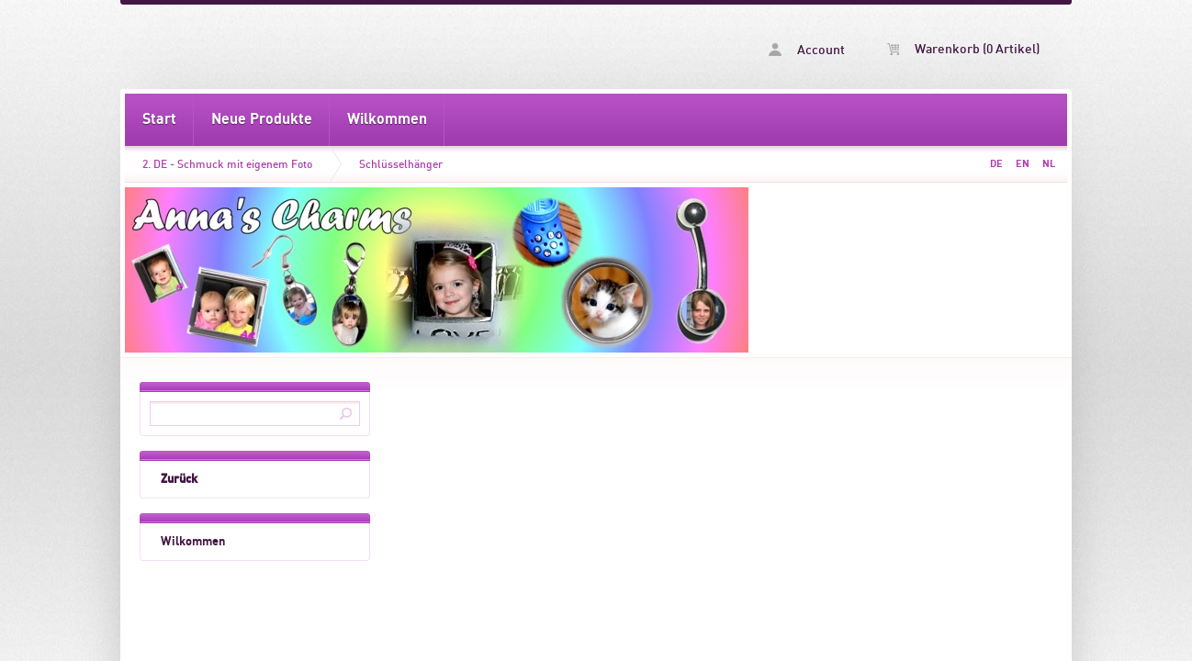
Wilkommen (387, 119)
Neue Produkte (261, 119)
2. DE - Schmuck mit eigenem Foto (227, 164)
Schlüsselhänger (401, 164)
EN (1022, 164)
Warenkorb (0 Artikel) (963, 49)
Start (159, 119)
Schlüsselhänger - (360, 47)
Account (807, 50)
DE (996, 164)
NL (1048, 164)
